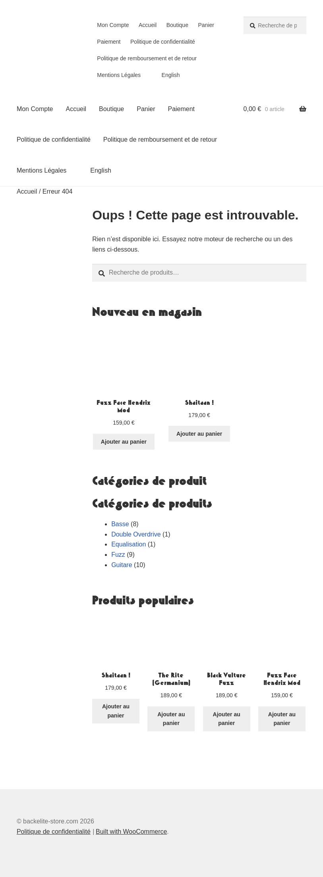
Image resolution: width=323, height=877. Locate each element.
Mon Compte (113, 25)
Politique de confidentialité (162, 41)
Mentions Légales (119, 75)
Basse (120, 524)
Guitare (121, 565)
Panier (206, 25)
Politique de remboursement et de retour (147, 58)
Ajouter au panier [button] (124, 441)
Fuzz (118, 554)
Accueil (148, 25)
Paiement (108, 41)
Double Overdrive (136, 534)
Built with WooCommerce (131, 831)
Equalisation (128, 544)
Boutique (177, 25)
